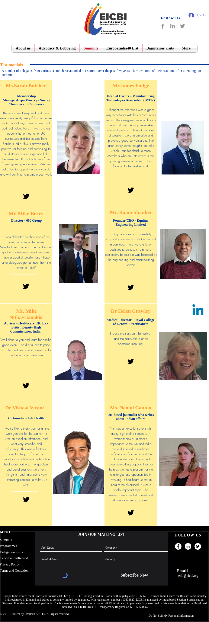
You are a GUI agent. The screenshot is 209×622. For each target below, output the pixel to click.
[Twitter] (182, 26)
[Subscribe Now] (134, 575)
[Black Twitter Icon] (26, 196)
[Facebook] (163, 26)
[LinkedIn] (172, 26)
